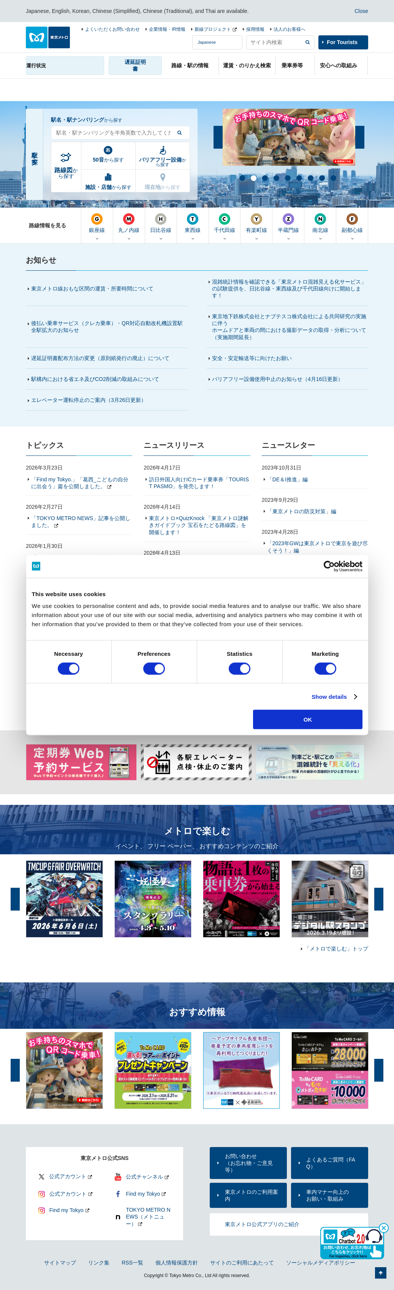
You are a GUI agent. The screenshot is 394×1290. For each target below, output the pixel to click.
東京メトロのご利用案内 (251, 1195)
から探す (66, 173)
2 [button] (253, 177)
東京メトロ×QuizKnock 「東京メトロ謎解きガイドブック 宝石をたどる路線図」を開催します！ (198, 525)
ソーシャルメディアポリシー (320, 1263)
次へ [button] (359, 137)
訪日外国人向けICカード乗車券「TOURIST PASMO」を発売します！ (199, 482)
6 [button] (298, 177)
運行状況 (36, 65)
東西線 (193, 223)
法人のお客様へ (289, 29)
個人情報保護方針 (176, 1263)
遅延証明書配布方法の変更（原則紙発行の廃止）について (100, 358)
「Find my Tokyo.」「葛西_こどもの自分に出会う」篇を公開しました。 (79, 482)
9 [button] (333, 177)
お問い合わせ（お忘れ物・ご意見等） (249, 1163)
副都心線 (352, 223)
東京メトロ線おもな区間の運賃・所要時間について (92, 289)
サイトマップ (60, 1263)
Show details (329, 696)
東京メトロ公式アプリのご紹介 (262, 1224)
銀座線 (97, 223)
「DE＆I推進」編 (287, 479)
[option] (289, 137)
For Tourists (342, 42)
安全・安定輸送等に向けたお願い (252, 358)
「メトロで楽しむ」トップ (336, 949)
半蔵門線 (288, 223)
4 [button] (276, 177)
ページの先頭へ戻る (380, 1273)
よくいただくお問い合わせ (112, 29)
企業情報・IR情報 (167, 29)
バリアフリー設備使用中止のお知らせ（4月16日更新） (281, 379)
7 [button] (310, 177)
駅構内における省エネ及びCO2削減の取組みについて (95, 379)
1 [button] (241, 177)
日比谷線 (161, 223)
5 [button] (287, 177)
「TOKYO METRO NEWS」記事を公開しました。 (80, 521)
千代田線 (225, 223)
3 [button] (264, 177)
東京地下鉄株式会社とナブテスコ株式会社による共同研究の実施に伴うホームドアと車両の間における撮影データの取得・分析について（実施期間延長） (289, 326)
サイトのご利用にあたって (242, 1263)
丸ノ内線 (129, 223)
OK (308, 719)
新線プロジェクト (213, 29)
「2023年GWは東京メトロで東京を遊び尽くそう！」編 (317, 546)
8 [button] (321, 177)
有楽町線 (256, 223)
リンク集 (98, 1263)
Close (361, 11)
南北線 (320, 223)
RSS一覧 (132, 1263)
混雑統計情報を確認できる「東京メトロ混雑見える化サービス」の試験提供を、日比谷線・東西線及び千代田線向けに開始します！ (289, 288)
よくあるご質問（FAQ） (330, 1163)
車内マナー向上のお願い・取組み (327, 1195)
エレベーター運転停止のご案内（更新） (88, 400)
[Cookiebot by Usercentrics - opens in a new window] (329, 566)
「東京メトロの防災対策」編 (301, 511)
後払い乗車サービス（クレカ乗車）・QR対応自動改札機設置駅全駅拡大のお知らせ (107, 326)
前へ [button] (218, 137)
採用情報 (255, 29)
